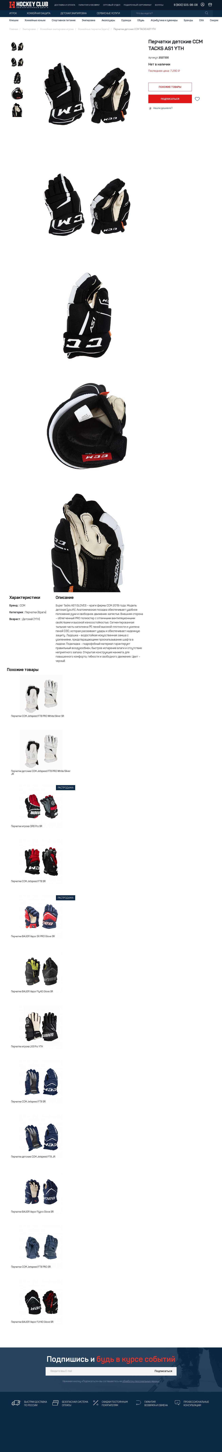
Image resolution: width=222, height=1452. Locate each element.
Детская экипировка (74, 13)
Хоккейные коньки (35, 20)
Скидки (214, 20)
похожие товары (170, 87)
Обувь (140, 20)
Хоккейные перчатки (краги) (93, 29)
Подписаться (163, 1371)
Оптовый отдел (111, 5)
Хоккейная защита (38, 13)
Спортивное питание (64, 20)
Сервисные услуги (108, 13)
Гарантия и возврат (89, 5)
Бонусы (159, 5)
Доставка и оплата (64, 5)
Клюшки (13, 20)
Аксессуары (108, 20)
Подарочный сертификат (138, 5)
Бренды (188, 20)
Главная (13, 29)
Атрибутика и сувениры (164, 20)
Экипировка (88, 20)
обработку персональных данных (140, 1381)
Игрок (13, 13)
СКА (201, 20)
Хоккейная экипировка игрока (57, 29)
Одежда (126, 20)
